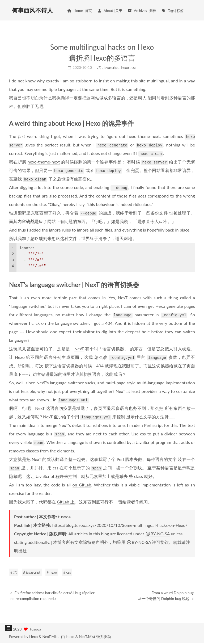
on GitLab (82, 484)
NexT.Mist (50, 636)
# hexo (52, 572)
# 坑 (13, 572)
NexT (123, 297)
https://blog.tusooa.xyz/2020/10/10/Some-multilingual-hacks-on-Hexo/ (120, 525)
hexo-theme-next (144, 136)
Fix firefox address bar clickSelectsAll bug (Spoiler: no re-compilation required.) (52, 595)
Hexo (33, 636)
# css (67, 572)
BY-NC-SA (157, 533)
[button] (8, 628)
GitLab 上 (65, 501)
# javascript (31, 572)
